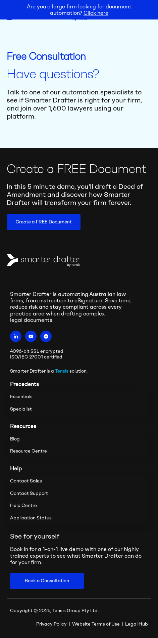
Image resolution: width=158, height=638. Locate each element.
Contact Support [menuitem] (29, 493)
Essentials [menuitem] (21, 396)
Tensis (61, 371)
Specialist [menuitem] (21, 409)
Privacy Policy (51, 624)
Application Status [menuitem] (31, 518)
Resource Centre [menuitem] (28, 451)
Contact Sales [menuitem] (26, 481)
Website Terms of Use (96, 624)
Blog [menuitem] (15, 439)
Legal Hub (136, 624)
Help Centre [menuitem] (23, 505)
